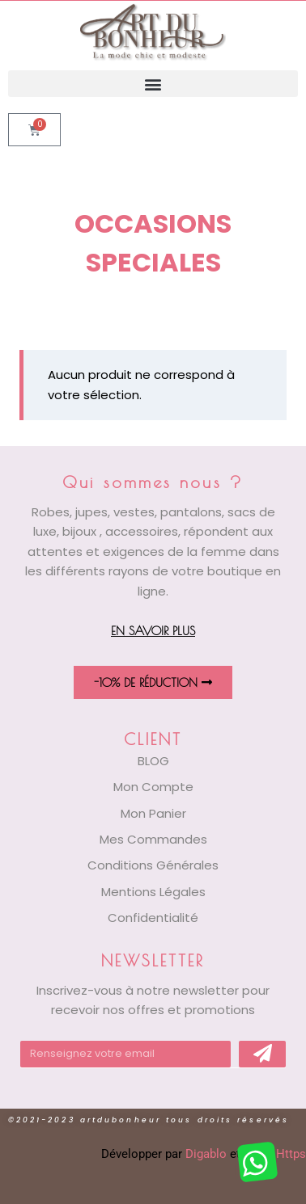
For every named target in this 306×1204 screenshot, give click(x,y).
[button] (153, 83)
